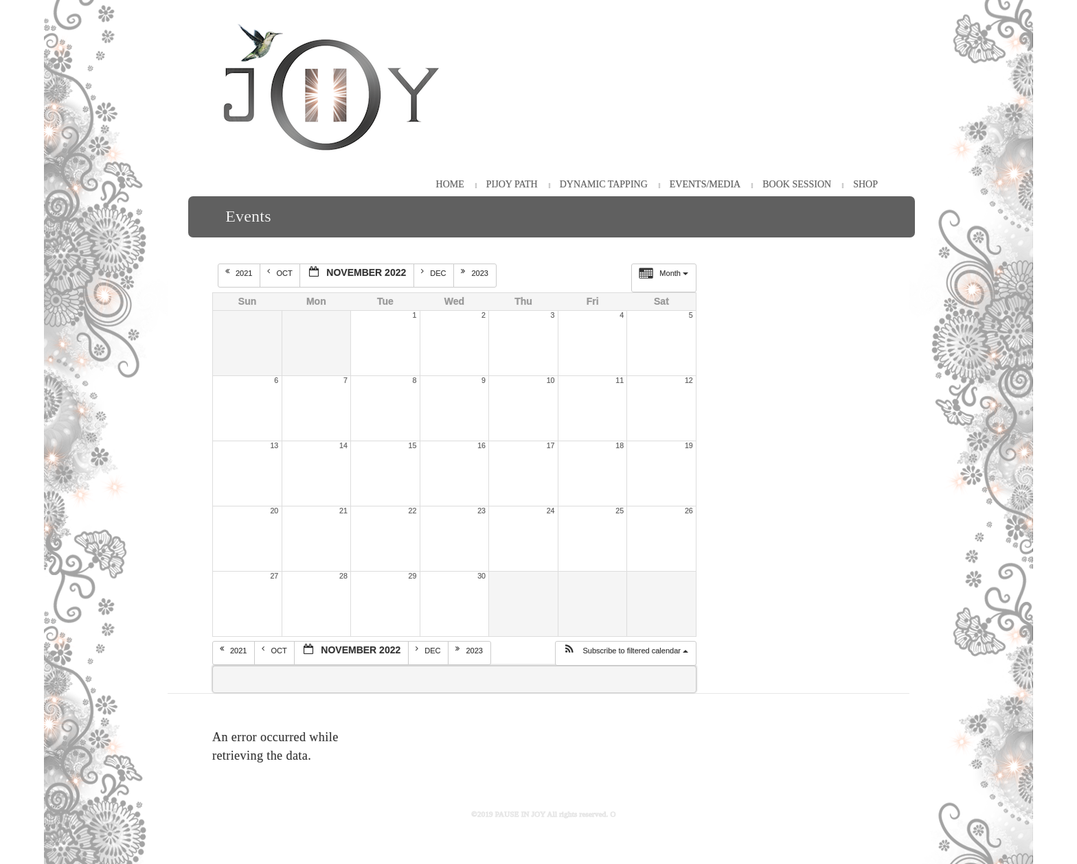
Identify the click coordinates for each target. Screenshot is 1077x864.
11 (619, 380)
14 (343, 445)
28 (343, 576)
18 (619, 445)
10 (551, 380)
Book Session (796, 184)
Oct (280, 272)
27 (274, 576)
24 (551, 510)
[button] (625, 653)
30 (481, 576)
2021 (240, 272)
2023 (475, 272)
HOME (450, 184)
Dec (434, 272)
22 (413, 510)
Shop (865, 184)
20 (274, 510)
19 (689, 445)
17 (551, 445)
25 (619, 510)
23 (481, 510)
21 (343, 510)
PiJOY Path (512, 184)
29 (413, 576)
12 (689, 380)
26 (689, 510)
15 (413, 445)
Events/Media (705, 184)
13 (274, 445)
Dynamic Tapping (604, 184)
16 (481, 445)
